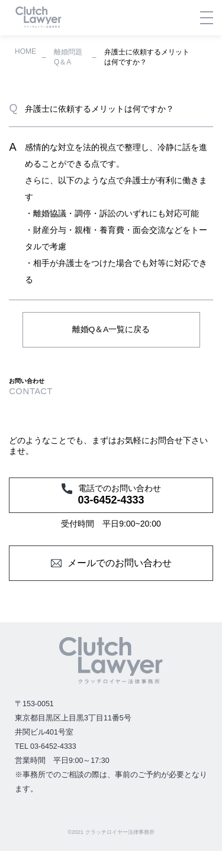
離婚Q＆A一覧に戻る (111, 329)
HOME (25, 51)
